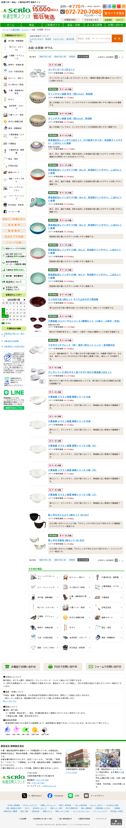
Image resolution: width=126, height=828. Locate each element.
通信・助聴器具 (86, 816)
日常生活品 (35, 819)
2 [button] (119, 57)
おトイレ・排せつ (96, 813)
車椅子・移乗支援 (65, 813)
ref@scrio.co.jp (49, 793)
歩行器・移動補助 (14, 813)
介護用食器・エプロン (19, 29)
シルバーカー (58, 39)
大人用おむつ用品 (112, 813)
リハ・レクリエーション (81, 819)
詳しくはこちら (10, 701)
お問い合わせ (115, 25)
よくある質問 (94, 25)
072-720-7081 (38, 790)
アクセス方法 (71, 780)
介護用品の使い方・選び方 (14, 334)
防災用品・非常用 (116, 819)
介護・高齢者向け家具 (13, 816)
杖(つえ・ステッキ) (30, 813)
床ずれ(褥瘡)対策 (72, 816)
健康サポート (47, 819)
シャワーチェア (36, 39)
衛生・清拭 (24, 819)
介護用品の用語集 (11, 341)
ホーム (10, 25)
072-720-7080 (43, 787)
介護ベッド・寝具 (56, 816)
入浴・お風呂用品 (81, 813)
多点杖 (48, 39)
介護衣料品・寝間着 (10, 819)
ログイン (120, 20)
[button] (122, 57)
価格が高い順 (60, 56)
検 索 (117, 38)
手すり (27, 816)
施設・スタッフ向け (62, 819)
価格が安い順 (45, 56)
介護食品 (117, 816)
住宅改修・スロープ (40, 816)
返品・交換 (73, 25)
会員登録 (108, 20)
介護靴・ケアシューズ (47, 813)
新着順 (72, 56)
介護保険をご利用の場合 (14, 346)
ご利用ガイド (52, 25)
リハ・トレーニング (100, 819)
